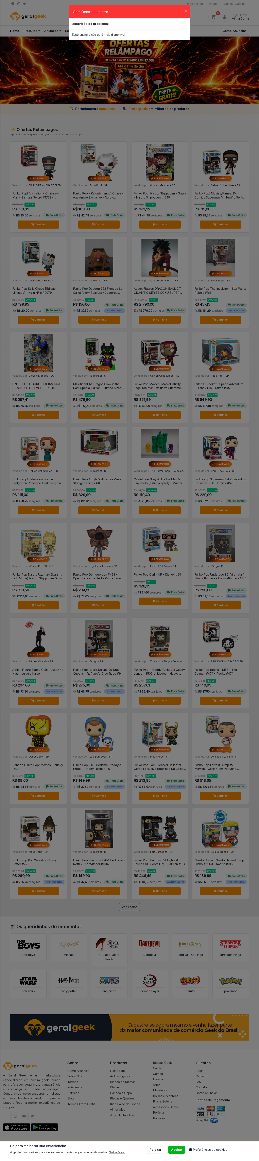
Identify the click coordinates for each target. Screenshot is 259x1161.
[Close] (185, 10)
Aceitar (176, 1150)
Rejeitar (155, 1150)
